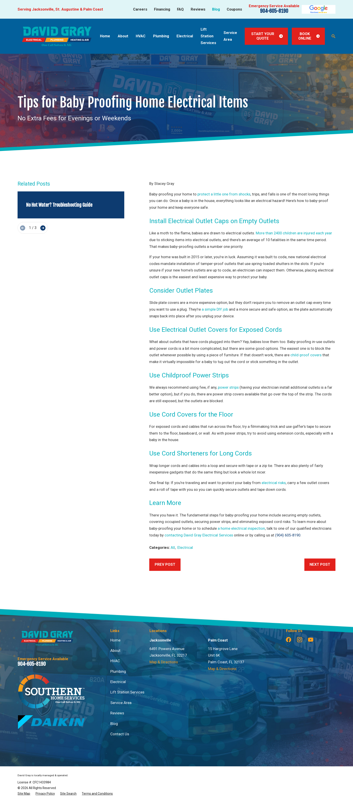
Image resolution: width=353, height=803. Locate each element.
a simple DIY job (215, 309)
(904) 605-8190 (287, 535)
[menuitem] (24, 793)
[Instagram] (299, 639)
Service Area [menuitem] (230, 36)
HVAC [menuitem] (140, 36)
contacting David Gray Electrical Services (199, 535)
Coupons (234, 9)
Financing (162, 9)
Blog (216, 9)
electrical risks (274, 483)
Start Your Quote (267, 36)
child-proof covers (305, 355)
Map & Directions (163, 662)
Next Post (320, 564)
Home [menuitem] (105, 36)
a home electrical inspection (241, 528)
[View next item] (42, 228)
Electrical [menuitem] (184, 36)
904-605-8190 (274, 11)
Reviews (198, 9)
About (115, 650)
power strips (228, 387)
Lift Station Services (127, 692)
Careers (140, 9)
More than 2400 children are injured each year (294, 233)
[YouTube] (310, 639)
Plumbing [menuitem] (161, 36)
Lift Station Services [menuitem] (208, 36)
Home (115, 640)
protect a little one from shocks (223, 194)
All (173, 547)
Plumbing (118, 671)
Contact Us (119, 734)
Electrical (185, 547)
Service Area (120, 703)
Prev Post (165, 564)
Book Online (309, 36)
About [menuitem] (123, 36)
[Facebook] (288, 639)
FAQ (180, 9)
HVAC (115, 661)
